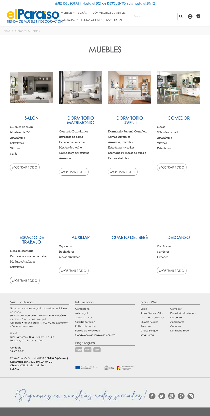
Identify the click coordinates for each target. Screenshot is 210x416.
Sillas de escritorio (22, 250)
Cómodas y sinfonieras (74, 152)
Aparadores (17, 137)
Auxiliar (81, 237)
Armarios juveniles (120, 142)
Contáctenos (82, 308)
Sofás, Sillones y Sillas (152, 313)
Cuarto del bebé (130, 237)
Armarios (65, 158)
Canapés (162, 257)
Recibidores (66, 251)
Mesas (161, 127)
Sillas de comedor (168, 132)
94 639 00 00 (17, 351)
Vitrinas (15, 148)
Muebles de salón (21, 127)
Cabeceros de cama (72, 142)
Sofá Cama (147, 334)
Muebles (67, 12)
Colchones (164, 246)
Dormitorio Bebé (179, 330)
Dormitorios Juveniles (152, 317)
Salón (32, 118)
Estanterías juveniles (121, 147)
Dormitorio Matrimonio (183, 313)
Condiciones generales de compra (95, 334)
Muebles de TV (20, 132)
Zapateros (65, 246)
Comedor (179, 118)
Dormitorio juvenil (129, 120)
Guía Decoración (85, 321)
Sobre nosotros (83, 317)
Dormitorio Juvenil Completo (127, 131)
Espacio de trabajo (32, 240)
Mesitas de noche (70, 147)
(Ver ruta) (62, 358)
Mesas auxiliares (69, 257)
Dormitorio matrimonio (80, 120)
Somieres (163, 251)
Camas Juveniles (119, 136)
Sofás (82, 12)
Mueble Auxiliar (149, 321)
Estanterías (17, 143)
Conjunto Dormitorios (73, 131)
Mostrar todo (24, 167)
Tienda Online (91, 19)
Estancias (68, 19)
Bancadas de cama (71, 136)
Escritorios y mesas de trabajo (127, 152)
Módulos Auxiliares (22, 261)
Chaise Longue (149, 330)
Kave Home (114, 19)
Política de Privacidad (87, 330)
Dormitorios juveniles (109, 12)
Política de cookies (86, 326)
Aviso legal (81, 313)
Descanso (178, 237)
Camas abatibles (118, 158)
